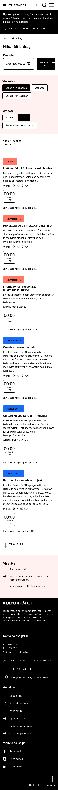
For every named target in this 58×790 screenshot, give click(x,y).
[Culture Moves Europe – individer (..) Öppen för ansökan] (29, 434)
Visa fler (16, 544)
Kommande (39, 87)
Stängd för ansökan (17, 95)
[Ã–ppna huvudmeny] (52, 5)
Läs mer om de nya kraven (27, 28)
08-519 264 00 (21, 669)
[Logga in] (36, 4)
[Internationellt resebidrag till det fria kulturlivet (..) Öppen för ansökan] (29, 303)
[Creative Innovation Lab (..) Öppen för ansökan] (29, 368)
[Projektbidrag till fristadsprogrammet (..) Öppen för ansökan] (29, 242)
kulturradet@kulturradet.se (31, 660)
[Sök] (44, 4)
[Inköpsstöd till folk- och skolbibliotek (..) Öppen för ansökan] (29, 183)
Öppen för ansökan (16, 87)
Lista (24, 117)
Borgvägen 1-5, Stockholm (29, 677)
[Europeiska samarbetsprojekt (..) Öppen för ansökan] (29, 501)
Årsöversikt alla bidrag (20, 125)
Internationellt (18, 63)
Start (6, 38)
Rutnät (9, 117)
